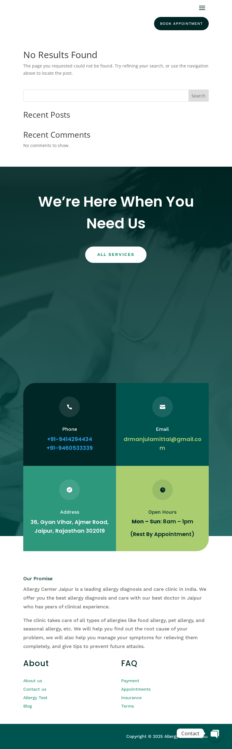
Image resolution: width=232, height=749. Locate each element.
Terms (127, 706)
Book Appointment (181, 23)
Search (198, 96)
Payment (130, 680)
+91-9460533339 (70, 448)
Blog (27, 706)
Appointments (135, 689)
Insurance (131, 697)
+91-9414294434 (69, 439)
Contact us (34, 689)
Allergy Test (35, 697)
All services (115, 254)
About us (32, 680)
